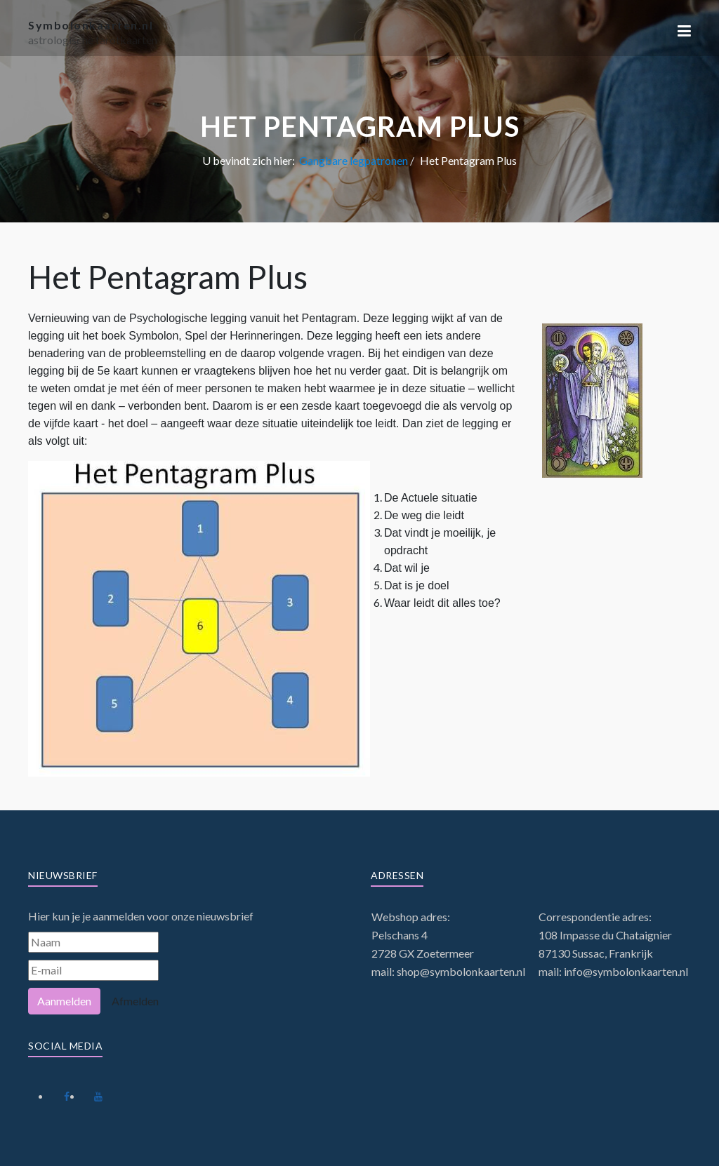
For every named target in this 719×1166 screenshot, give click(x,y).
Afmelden (135, 1000)
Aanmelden (64, 1000)
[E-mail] (93, 970)
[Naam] (93, 942)
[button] (684, 31)
